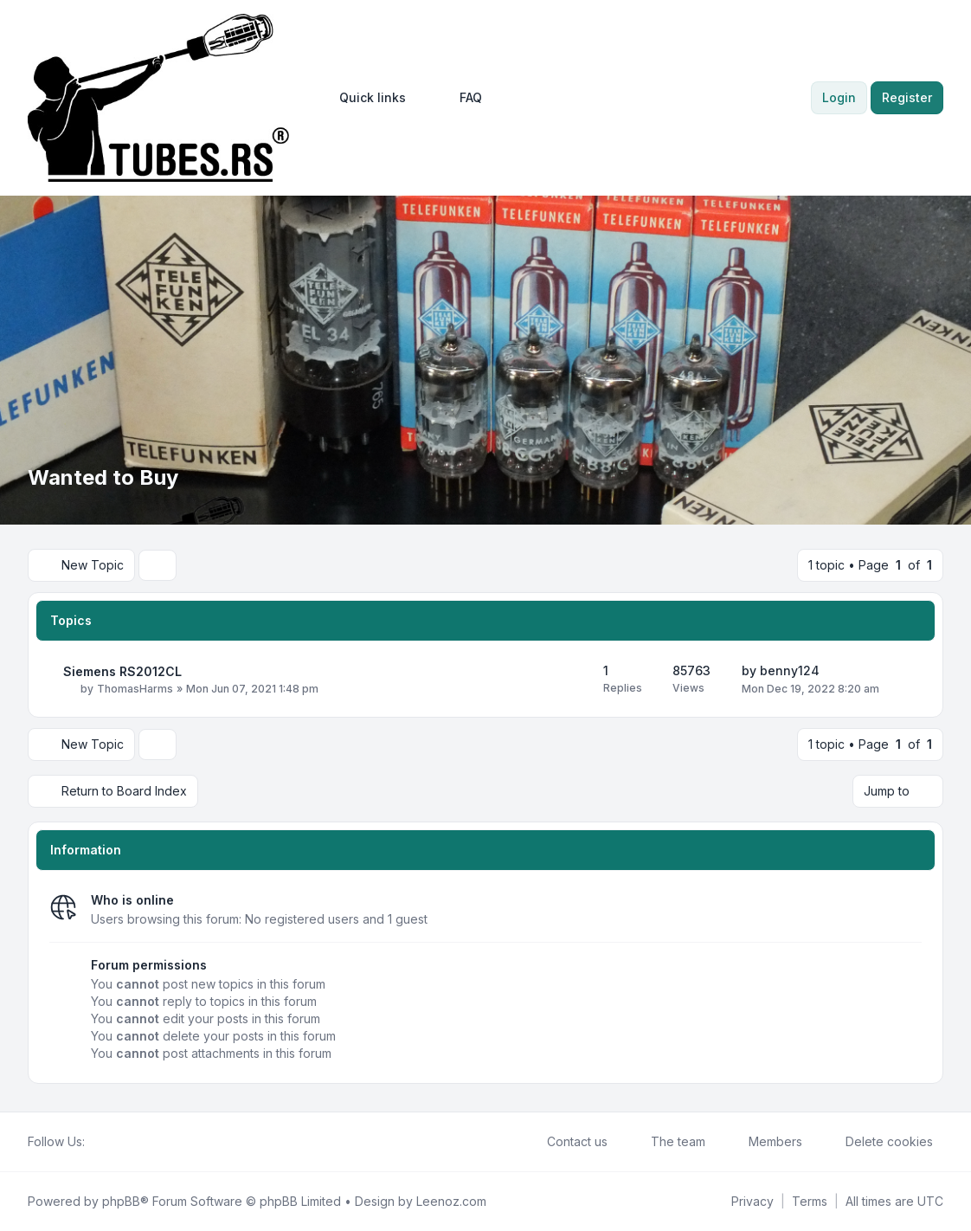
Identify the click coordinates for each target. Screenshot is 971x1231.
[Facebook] (95, 1141)
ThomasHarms (135, 688)
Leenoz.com (451, 1201)
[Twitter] (109, 1141)
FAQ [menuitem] (459, 98)
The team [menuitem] (666, 1142)
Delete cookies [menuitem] (878, 1142)
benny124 (790, 670)
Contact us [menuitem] (566, 1142)
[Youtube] (122, 1141)
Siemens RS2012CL (122, 671)
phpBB (121, 1201)
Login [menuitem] (839, 97)
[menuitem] (364, 97)
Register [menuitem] (907, 97)
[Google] (136, 1141)
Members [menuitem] (764, 1142)
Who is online (132, 900)
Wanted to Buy (103, 477)
